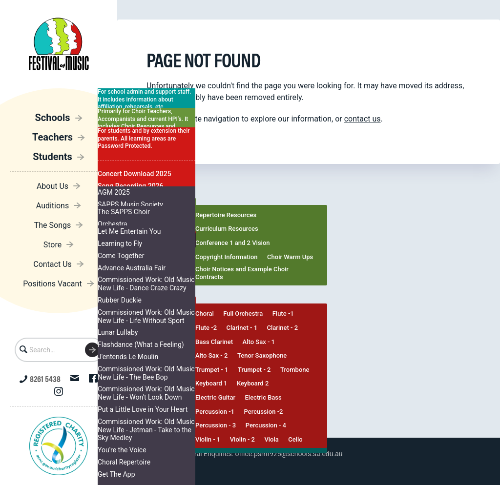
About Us (52, 186)
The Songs (52, 225)
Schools (52, 117)
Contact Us (52, 264)
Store (52, 244)
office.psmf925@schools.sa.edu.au (289, 454)
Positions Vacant (52, 283)
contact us (362, 118)
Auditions (52, 205)
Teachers (52, 137)
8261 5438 (40, 378)
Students (52, 156)
